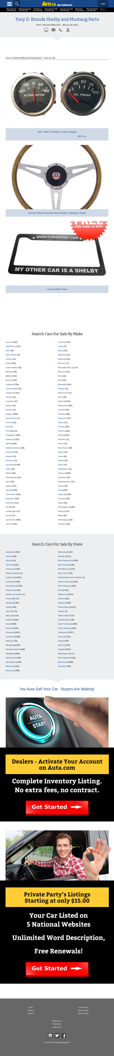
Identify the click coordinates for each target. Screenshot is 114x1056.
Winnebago (63, 520)
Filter (22, 1051)
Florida (8, 599)
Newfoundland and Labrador (70, 577)
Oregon (61, 603)
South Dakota (64, 628)
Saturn (61, 452)
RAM (60, 435)
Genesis (9, 439)
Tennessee (62, 632)
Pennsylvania (63, 607)
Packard (61, 410)
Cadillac (9, 384)
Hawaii (8, 607)
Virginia (61, 649)
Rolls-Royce (63, 448)
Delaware (10, 590)
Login (103, 4)
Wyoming (62, 666)
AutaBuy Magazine (62, 1042)
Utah (60, 641)
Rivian (60, 443)
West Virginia (63, 658)
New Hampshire (65, 560)
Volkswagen (63, 507)
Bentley (9, 372)
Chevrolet (10, 388)
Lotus (60, 346)
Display (92, 1051)
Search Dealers (83, 1010)
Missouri (9, 666)
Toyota (61, 494)
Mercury (61, 372)
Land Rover (10, 520)
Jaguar (8, 486)
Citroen (9, 397)
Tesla (60, 490)
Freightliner (10, 435)
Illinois (8, 615)
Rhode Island (63, 615)
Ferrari (8, 422)
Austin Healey (11, 367)
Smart (60, 465)
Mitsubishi (62, 384)
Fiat (7, 427)
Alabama (9, 552)
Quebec (61, 611)
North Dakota (63, 586)
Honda (8, 452)
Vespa (60, 503)
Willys (60, 515)
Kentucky (10, 632)
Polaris (61, 422)
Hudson (9, 456)
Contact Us (31, 1013)
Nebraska (62, 552)
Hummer (9, 460)
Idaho (8, 611)
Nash (60, 397)
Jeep (8, 490)
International (11, 477)
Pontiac (61, 427)
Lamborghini (11, 511)
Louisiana (10, 637)
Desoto (9, 410)
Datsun (9, 405)
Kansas (9, 628)
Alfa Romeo (11, 346)
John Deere (10, 494)
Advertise (31, 1010)
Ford (8, 431)
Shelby (61, 460)
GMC (8, 443)
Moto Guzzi (63, 393)
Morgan (61, 388)
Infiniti (8, 473)
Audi (8, 363)
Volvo (60, 511)
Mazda (61, 359)
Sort (57, 1051)
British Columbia (12, 573)
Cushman (10, 401)
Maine (8, 641)
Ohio (60, 590)
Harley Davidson (13, 448)
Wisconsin (62, 662)
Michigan (9, 653)
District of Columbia (14, 594)
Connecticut (11, 586)
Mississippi (10, 662)
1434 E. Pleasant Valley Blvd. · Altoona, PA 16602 (57, 25)
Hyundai (9, 465)
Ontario (61, 599)
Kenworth (10, 503)
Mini (59, 380)
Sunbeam (62, 477)
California (10, 577)
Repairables (57, 1024)
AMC (8, 350)
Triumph (61, 498)
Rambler (61, 439)
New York (62, 573)
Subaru (61, 473)
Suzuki (61, 486)
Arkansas (10, 569)
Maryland (10, 645)
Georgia (9, 603)
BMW (8, 376)
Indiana (9, 620)
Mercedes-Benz (64, 367)
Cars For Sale (83, 1007)
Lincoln (61, 342)
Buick (8, 380)
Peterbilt (61, 414)
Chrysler (9, 393)
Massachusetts (12, 649)
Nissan (61, 401)
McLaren (61, 363)
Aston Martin (11, 355)
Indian (8, 469)
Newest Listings (83, 1013)
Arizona (9, 565)
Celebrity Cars (57, 1021)
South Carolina (64, 624)
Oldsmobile (63, 405)
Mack (60, 350)
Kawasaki (10, 498)
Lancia (8, 515)
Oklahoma (62, 594)
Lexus (8, 524)
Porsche (61, 431)
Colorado (9, 582)
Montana (9, 670)
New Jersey (63, 565)
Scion (60, 456)
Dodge (8, 414)
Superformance (64, 481)
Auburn (9, 359)
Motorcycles (57, 1027)
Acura (8, 342)
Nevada (61, 556)
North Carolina (64, 582)
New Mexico (63, 569)
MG (59, 376)
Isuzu (8, 481)
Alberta (9, 560)
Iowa (8, 624)
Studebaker (63, 469)
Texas (60, 637)
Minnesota (10, 658)
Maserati (61, 355)
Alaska (8, 556)
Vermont (61, 645)
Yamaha (61, 524)
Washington (63, 653)
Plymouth (62, 418)
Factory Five (11, 418)
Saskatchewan (64, 620)
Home (31, 1007)
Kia (7, 507)
